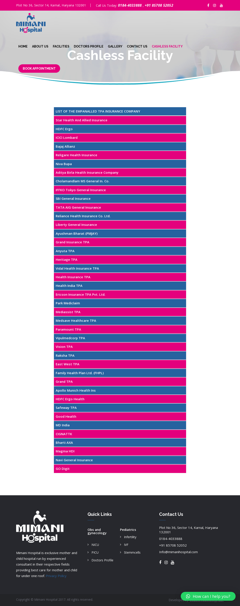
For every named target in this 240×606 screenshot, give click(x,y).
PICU (95, 552)
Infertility (130, 537)
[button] (208, 596)
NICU (95, 545)
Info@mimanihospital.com (178, 552)
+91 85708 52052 (159, 5)
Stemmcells (132, 552)
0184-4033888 (130, 5)
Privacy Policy (56, 576)
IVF (126, 545)
